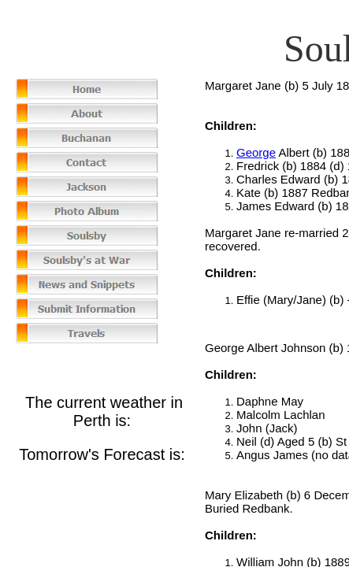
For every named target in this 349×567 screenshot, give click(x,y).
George (256, 152)
